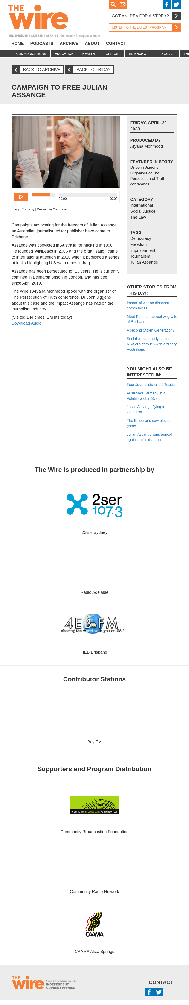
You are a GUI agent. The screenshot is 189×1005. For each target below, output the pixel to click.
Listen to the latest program (144, 27)
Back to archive (38, 70)
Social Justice (168, 54)
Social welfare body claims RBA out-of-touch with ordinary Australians (152, 344)
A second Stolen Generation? (151, 330)
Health (88, 54)
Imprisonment (142, 250)
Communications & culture (31, 54)
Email (122, 4)
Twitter (176, 4)
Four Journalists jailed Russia (151, 385)
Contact (116, 43)
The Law (138, 217)
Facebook (167, 4)
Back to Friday (89, 70)
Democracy (140, 238)
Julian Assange (144, 262)
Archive (69, 43)
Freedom (138, 244)
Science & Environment (141, 54)
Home (18, 43)
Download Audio (27, 323)
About (92, 43)
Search (113, 4)
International (141, 205)
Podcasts (41, 43)
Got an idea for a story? (146, 16)
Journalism (140, 256)
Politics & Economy (112, 54)
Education (64, 54)
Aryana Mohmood (146, 146)
